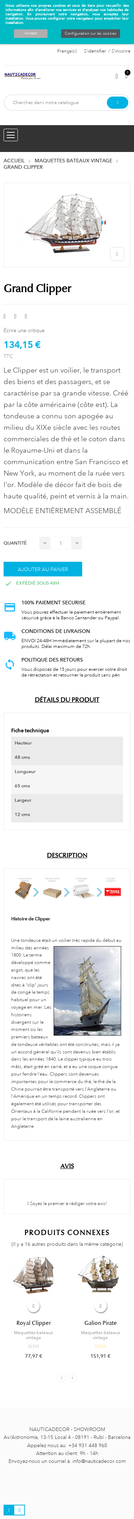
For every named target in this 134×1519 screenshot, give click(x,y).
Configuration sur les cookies (90, 33)
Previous (61, 1377)
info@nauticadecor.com (99, 1461)
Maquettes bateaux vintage (33, 1335)
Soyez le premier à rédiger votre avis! (67, 1203)
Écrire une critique (24, 330)
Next (72, 1377)
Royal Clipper (33, 1323)
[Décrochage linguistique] (67, 51)
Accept (31, 33)
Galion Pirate (100, 1323)
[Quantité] (60, 543)
